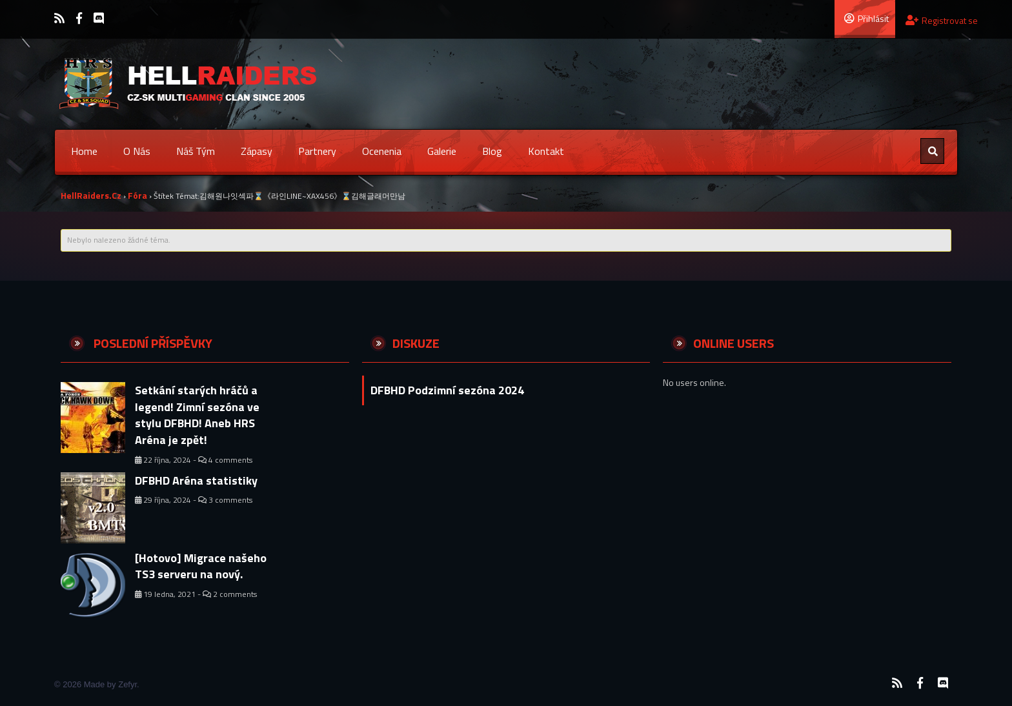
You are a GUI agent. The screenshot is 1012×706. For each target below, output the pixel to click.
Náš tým (195, 151)
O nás (136, 151)
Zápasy (256, 151)
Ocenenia (381, 151)
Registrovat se (942, 20)
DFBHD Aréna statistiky (196, 480)
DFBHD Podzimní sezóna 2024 (447, 390)
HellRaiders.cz (91, 195)
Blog (492, 151)
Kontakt (546, 151)
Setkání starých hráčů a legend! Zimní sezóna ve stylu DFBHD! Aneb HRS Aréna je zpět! (197, 415)
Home (84, 151)
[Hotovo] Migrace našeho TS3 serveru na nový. (201, 566)
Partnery (317, 151)
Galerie (441, 151)
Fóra (137, 195)
